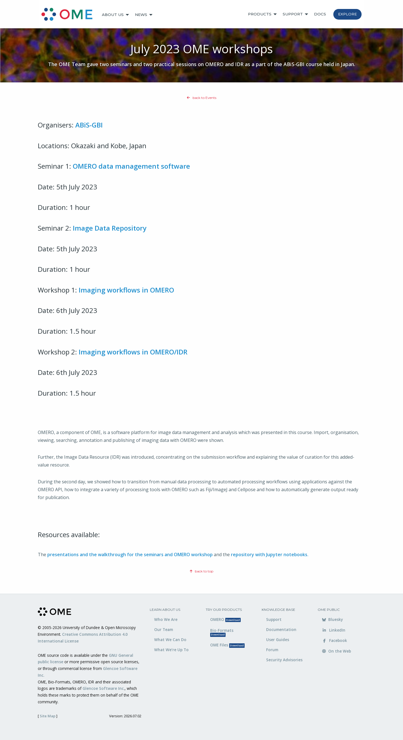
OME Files (227, 645)
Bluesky (332, 619)
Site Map (47, 715)
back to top (201, 571)
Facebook (334, 640)
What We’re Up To (171, 649)
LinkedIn (333, 630)
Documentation (281, 629)
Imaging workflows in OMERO (126, 289)
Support (293, 14)
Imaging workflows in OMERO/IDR (133, 351)
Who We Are (165, 619)
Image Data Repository (109, 228)
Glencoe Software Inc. (104, 688)
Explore (347, 14)
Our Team (163, 629)
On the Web (336, 651)
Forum (272, 649)
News (141, 14)
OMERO (225, 619)
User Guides (277, 639)
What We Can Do (170, 639)
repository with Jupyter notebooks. (269, 554)
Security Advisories (284, 659)
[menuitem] (69, 15)
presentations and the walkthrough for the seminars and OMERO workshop (130, 554)
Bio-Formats (221, 632)
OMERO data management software (131, 166)
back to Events (201, 98)
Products (259, 14)
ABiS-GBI (89, 124)
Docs (320, 14)
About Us (113, 14)
